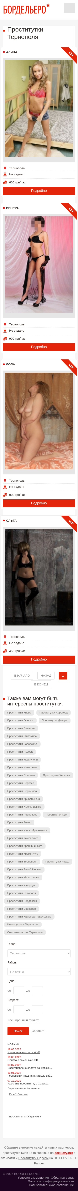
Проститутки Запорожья (22, 743)
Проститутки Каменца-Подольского (29, 916)
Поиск (18, 1031)
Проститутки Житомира (22, 736)
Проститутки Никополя (21, 893)
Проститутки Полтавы (21, 775)
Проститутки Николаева (22, 767)
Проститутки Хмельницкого (24, 806)
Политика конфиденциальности (51, 1181)
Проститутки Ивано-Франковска (27, 830)
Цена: (11, 981)
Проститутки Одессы (20, 720)
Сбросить (39, 1031)
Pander (39, 1163)
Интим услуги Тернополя (22, 924)
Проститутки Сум (56, 814)
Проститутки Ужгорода (21, 885)
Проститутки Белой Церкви (24, 869)
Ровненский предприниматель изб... (30, 1075)
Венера (12, 208)
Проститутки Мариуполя (22, 759)
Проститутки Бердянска (22, 900)
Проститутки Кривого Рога (23, 798)
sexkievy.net (63, 1153)
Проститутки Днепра (54, 720)
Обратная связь (62, 1177)
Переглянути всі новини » (23, 1088)
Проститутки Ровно (19, 822)
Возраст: (13, 1000)
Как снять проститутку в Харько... (28, 1083)
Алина (11, 52)
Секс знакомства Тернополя (25, 932)
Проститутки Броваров (21, 908)
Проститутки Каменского (22, 838)
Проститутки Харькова (54, 712)
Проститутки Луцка (57, 861)
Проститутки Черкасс (20, 783)
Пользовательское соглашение (51, 1185)
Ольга (11, 520)
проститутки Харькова (25, 1116)
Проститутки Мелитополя (23, 877)
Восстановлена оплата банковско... (29, 1067)
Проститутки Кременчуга (22, 853)
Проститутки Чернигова (22, 791)
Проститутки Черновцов (22, 814)
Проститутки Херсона (56, 775)
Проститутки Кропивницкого (24, 845)
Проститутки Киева (19, 712)
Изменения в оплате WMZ (23, 1052)
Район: (12, 962)
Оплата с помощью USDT (23, 1060)
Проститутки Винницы (21, 728)
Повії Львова (18, 1094)
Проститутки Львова (20, 751)
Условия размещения (33, 1177)
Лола (10, 364)
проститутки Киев (15, 1153)
